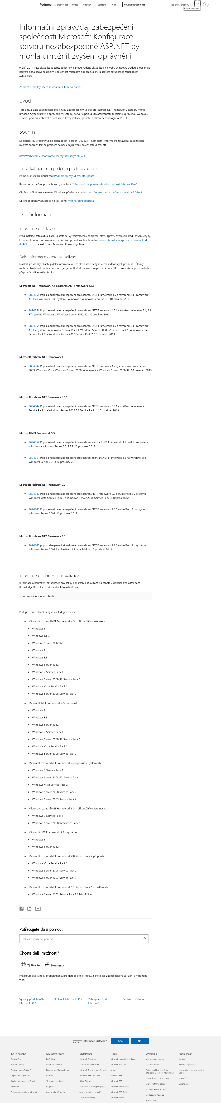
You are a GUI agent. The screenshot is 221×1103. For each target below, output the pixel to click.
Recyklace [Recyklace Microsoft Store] (50, 1086)
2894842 (34, 366)
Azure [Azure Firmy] (112, 1070)
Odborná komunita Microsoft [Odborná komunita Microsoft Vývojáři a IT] (158, 1078)
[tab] (32, 964)
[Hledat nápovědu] (197, 4)
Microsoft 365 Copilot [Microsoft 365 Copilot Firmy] (119, 1092)
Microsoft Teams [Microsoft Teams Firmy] (117, 1097)
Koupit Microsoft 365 (134, 4)
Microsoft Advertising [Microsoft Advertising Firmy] (119, 1086)
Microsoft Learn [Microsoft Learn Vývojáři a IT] (152, 1064)
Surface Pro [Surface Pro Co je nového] (16, 1059)
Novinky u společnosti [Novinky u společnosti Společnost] (188, 1064)
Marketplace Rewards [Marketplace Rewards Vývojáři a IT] (155, 1095)
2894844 (34, 406)
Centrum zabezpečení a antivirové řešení (118, 192)
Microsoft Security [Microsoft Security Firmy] (118, 1064)
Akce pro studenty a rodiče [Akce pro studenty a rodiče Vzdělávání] (90, 1092)
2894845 (34, 545)
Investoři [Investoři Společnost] (182, 1078)
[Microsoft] (23, 4)
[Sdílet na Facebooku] (21, 908)
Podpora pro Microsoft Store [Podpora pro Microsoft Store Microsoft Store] (58, 1070)
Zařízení (102, 4)
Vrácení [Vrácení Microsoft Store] (49, 1075)
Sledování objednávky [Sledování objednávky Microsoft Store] (55, 1081)
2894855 (34, 294)
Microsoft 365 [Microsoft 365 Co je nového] (17, 1086)
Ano (120, 1041)
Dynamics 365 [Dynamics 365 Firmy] (116, 1075)
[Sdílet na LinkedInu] (28, 908)
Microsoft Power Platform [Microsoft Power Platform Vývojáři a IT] (156, 1089)
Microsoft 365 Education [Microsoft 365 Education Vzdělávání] (89, 1075)
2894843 (34, 509)
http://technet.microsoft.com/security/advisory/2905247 (53, 156)
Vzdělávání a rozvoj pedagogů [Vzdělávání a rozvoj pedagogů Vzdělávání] (91, 1086)
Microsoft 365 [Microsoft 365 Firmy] (116, 1081)
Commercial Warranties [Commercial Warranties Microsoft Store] (56, 1092)
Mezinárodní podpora (81, 200)
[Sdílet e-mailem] (36, 908)
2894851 (34, 457)
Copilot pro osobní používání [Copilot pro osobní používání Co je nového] (23, 1081)
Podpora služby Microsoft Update (74, 176)
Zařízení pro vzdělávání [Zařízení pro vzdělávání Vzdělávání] (89, 1064)
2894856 (34, 310)
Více (114, 4)
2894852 (34, 442)
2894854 (34, 326)
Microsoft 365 (61, 4)
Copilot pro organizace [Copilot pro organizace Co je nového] (20, 1075)
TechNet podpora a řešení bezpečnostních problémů (106, 184)
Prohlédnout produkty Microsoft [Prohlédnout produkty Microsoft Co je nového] (24, 1092)
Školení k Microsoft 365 (68, 999)
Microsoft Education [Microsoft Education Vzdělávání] (87, 1059)
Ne (139, 1041)
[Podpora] (45, 4)
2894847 (34, 493)
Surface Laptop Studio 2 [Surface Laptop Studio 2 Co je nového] (21, 1070)
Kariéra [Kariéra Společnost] (182, 1059)
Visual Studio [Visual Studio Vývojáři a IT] (151, 1100)
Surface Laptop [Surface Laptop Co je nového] (17, 1064)
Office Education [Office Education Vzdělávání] (86, 1081)
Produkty (87, 4)
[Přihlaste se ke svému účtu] (206, 5)
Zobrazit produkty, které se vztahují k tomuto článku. (50, 87)
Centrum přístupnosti (135, 999)
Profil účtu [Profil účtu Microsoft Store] (50, 1059)
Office (75, 4)
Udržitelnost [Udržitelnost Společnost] (184, 1083)
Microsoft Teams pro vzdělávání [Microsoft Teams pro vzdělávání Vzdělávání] (92, 1070)
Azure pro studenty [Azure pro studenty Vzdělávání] (87, 1097)
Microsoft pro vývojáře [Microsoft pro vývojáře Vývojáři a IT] (155, 1059)
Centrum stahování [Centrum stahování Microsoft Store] (54, 1064)
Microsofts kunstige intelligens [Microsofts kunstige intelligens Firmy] (123, 1059)
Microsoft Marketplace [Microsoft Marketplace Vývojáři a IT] (155, 1083)
